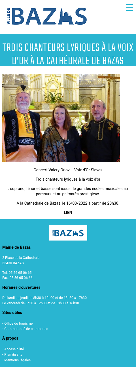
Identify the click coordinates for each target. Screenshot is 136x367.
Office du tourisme (18, 324)
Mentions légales (17, 360)
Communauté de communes (26, 329)
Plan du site (13, 355)
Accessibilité (14, 349)
